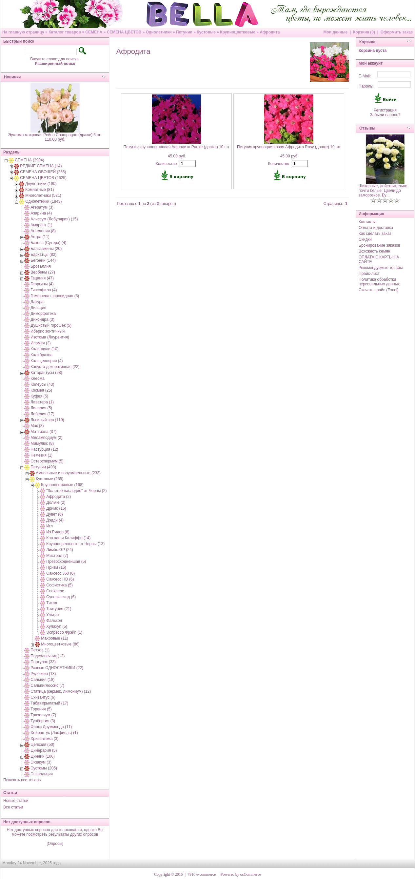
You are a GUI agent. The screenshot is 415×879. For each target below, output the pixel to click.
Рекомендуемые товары (381, 267)
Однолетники (159, 32)
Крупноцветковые (237, 32)
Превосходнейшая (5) (66, 561)
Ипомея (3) (40, 343)
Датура (36, 301)
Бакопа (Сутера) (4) (48, 242)
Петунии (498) (43, 467)
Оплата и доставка (376, 227)
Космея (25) (41, 390)
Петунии (184, 32)
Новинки (12, 77)
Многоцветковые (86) (60, 644)
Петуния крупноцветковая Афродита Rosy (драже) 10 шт (289, 147)
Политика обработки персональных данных (379, 281)
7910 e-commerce (202, 874)
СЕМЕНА (93, 32)
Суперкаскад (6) (61, 597)
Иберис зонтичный (47, 331)
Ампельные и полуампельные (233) (68, 473)
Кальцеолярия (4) (46, 360)
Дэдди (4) (55, 520)
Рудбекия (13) (43, 673)
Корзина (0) (364, 32)
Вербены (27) (42, 272)
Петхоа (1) (39, 650)
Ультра (52, 614)
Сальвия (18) (42, 679)
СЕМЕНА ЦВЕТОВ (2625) (43, 177)
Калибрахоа (41, 355)
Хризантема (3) (44, 738)
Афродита (270, 32)
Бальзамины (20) (46, 248)
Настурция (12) (44, 449)
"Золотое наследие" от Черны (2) (76, 490)
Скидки (365, 239)
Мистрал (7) (57, 555)
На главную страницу (23, 32)
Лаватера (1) (42, 402)
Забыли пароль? (385, 114)
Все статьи (13, 807)
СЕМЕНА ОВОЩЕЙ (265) (43, 172)
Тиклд (51, 603)
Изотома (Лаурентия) (49, 337)
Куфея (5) (39, 396)
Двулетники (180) (40, 183)
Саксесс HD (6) (60, 579)
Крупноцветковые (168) (62, 484)
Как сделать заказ (375, 233)
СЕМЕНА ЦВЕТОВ (124, 32)
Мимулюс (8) (42, 443)
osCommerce (250, 874)
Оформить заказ (397, 32)
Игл (49, 526)
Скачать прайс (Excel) (379, 290)
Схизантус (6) (42, 697)
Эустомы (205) (43, 768)
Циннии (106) (42, 756)
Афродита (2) (58, 496)
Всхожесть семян (374, 251)
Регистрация (385, 110)
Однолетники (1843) (43, 201)
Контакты (367, 221)
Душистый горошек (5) (50, 325)
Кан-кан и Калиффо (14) (68, 538)
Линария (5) (41, 408)
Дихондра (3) (42, 319)
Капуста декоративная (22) (54, 366)
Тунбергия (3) (42, 721)
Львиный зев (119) (47, 420)
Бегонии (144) (43, 260)
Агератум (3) (41, 207)
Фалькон (54, 620)
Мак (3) (37, 425)
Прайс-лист (369, 273)
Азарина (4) (41, 213)
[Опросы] (55, 843)
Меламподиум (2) (46, 437)
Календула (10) (44, 349)
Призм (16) (56, 567)
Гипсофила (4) (43, 290)
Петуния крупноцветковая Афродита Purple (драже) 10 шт (176, 147)
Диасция (38, 307)
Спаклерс (55, 591)
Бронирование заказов (379, 245)
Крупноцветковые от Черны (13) (75, 544)
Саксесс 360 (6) (60, 573)
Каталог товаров (65, 32)
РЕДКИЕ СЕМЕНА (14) (41, 166)
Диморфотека (43, 313)
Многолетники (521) (43, 195)
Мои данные (335, 32)
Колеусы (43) (42, 384)
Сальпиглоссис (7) (47, 685)
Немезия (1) (41, 455)
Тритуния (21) (58, 608)
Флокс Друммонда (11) (51, 727)
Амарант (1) (41, 225)
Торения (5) (40, 709)
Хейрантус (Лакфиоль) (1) (54, 732)
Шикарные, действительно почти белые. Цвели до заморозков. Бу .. (383, 190)
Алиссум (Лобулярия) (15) (54, 219)
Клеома (37, 378)
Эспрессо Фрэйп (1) (64, 632)
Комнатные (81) (39, 189)
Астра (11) (39, 237)
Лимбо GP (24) (59, 549)
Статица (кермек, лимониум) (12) (60, 691)
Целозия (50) (42, 744)
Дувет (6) (54, 514)
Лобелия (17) (42, 414)
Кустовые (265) (49, 479)
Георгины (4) (41, 284)
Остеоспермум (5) (46, 461)
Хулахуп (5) (56, 626)
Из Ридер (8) (57, 532)
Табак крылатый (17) (49, 703)
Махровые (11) (54, 638)
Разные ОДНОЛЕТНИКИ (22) (56, 667)
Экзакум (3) (40, 762)
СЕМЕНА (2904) (29, 160)
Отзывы (367, 128)
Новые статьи (16, 800)
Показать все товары (22, 780)
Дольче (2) (55, 502)
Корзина (367, 42)
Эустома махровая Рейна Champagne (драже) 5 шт (55, 135)
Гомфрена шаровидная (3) (54, 296)
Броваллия (40, 266)
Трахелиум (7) (43, 715)
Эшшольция (41, 774)
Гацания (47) (42, 278)
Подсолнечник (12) (47, 656)
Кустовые (206, 32)
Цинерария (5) (43, 750)
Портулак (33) (43, 662)
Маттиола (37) (43, 431)
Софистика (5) (59, 585)
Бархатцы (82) (43, 254)
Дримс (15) (56, 508)
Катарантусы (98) (46, 372)
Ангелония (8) (43, 231)
